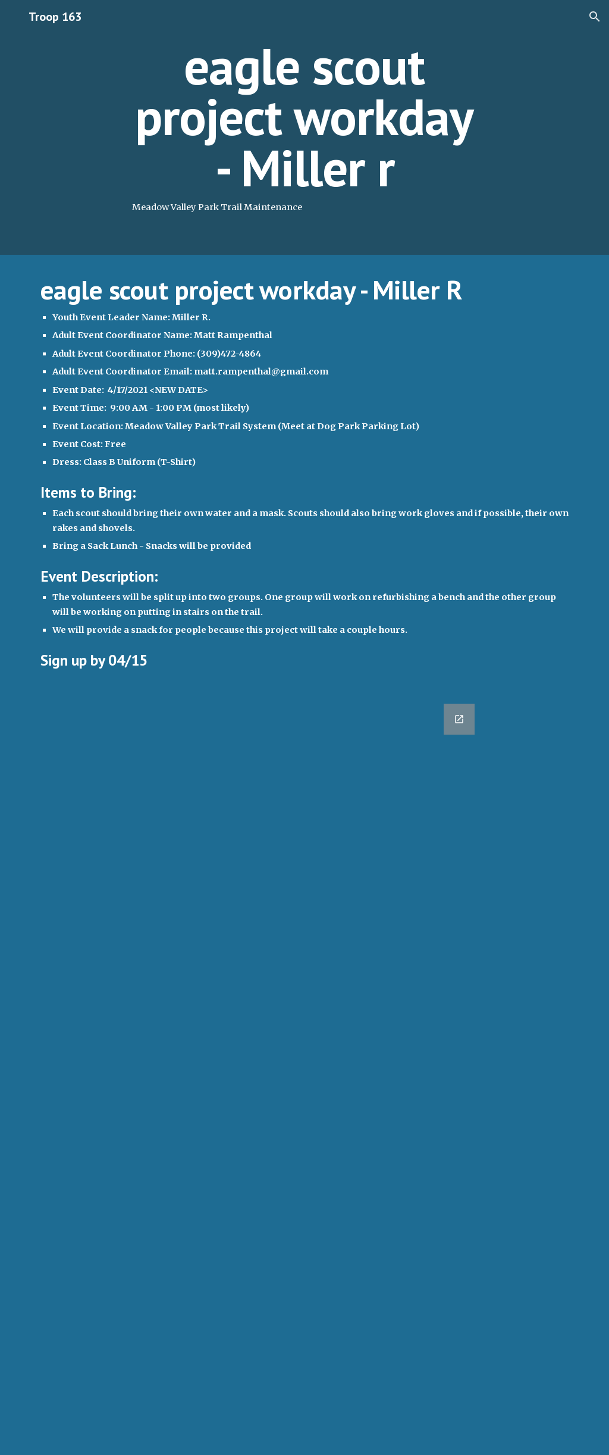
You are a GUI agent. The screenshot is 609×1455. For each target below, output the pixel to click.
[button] (594, 16)
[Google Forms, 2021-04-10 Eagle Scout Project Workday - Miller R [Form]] (259, 1072)
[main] (304, 127)
